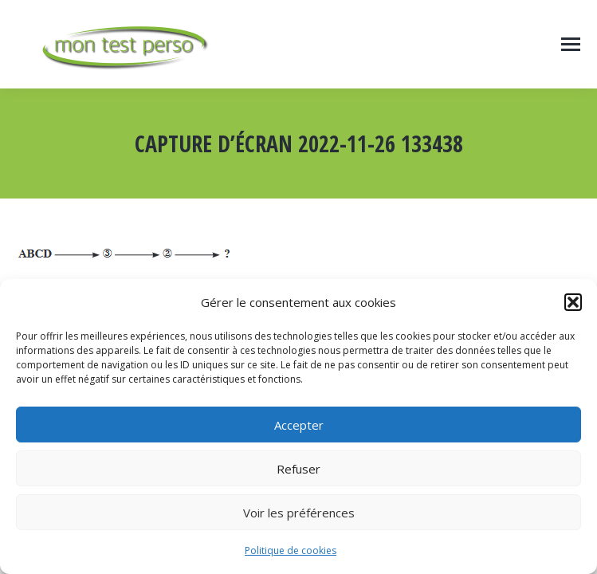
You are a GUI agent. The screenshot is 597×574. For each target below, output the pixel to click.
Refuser (298, 469)
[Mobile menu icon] (570, 44)
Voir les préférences (299, 513)
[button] (573, 302)
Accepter (299, 425)
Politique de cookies (290, 550)
